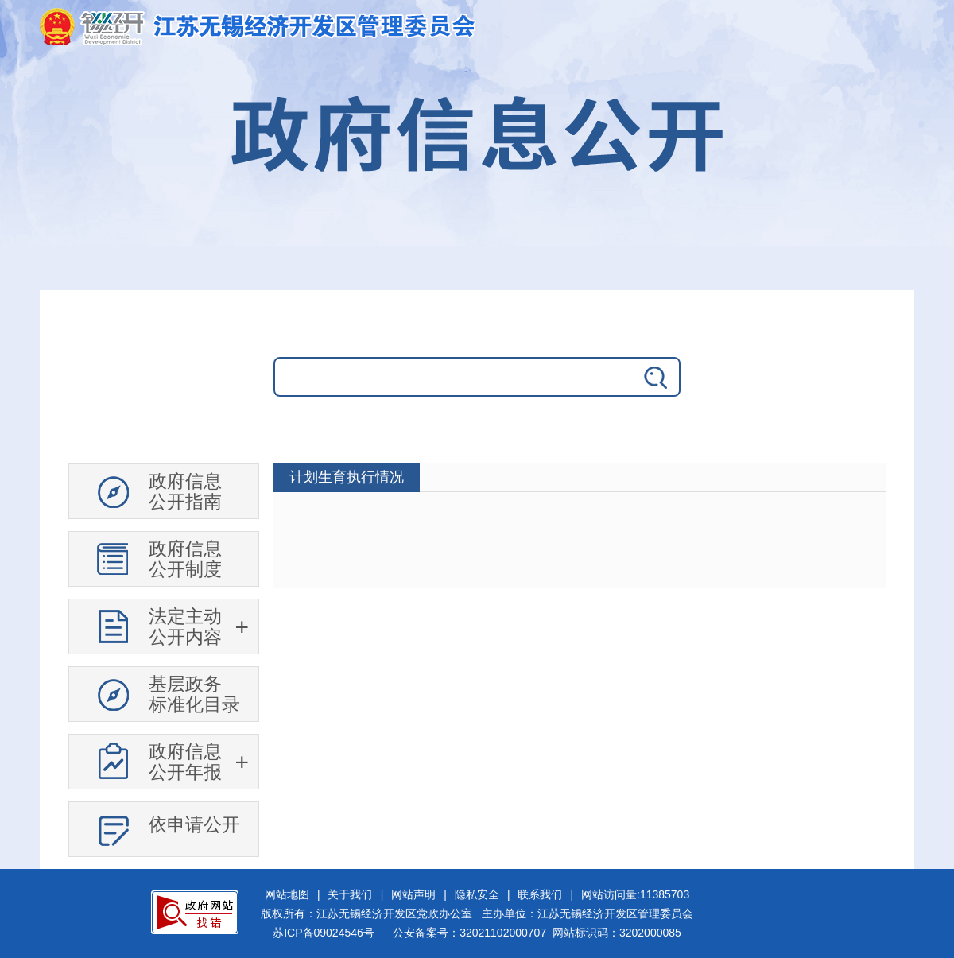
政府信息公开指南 (185, 491)
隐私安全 (477, 894)
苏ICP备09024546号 (323, 932)
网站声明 (413, 894)
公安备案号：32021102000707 (469, 932)
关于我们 (350, 894)
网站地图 (287, 894)
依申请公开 (194, 824)
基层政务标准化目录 (194, 694)
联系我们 (540, 894)
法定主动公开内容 (185, 626)
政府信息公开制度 (185, 559)
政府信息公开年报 (185, 761)
